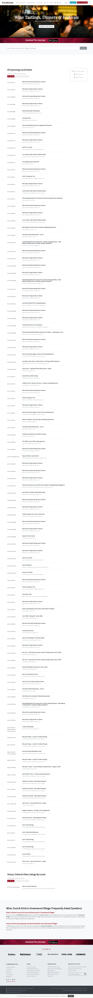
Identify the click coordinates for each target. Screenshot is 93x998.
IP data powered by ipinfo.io (13, 992)
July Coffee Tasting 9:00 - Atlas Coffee (32, 616)
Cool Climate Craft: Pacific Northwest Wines (34, 154)
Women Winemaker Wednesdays (31, 111)
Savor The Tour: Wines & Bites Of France (33, 681)
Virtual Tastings (31, 967)
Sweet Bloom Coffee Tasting (30, 376)
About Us (8, 971)
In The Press (9, 974)
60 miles (11, 76)
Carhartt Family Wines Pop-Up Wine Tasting (34, 434)
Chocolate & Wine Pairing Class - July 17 (33, 427)
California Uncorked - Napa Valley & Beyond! (34, 781)
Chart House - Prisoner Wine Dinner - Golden (34, 803)
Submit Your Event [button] (46, 26)
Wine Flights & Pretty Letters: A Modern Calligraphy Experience (39, 227)
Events (20, 2)
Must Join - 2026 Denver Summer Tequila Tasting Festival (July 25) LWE (41, 652)
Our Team (9, 973)
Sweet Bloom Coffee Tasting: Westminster (33, 492)
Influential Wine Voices (54, 967)
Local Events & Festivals (33, 970)
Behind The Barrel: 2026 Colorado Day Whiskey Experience (38, 419)
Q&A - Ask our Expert (53, 974)
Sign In (66, 2)
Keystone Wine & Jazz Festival (30, 456)
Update (83, 48)
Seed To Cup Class (27, 147)
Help (51, 2)
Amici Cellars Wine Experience (30, 832)
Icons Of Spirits (26, 854)
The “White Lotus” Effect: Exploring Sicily (33, 441)
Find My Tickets (10, 967)
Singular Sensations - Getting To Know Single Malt (36, 810)
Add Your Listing (78, 77)
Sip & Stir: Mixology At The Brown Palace (33, 638)
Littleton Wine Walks (28, 727)
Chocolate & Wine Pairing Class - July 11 (33, 234)
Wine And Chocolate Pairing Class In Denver (33, 82)
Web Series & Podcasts (33, 974)
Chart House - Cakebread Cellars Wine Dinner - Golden (36, 368)
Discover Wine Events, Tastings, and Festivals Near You (20, 988)
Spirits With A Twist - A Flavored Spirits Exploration (36, 774)
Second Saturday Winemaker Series (31, 751)
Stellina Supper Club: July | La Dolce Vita (33, 514)
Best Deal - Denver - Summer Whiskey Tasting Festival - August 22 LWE (41, 766)
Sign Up (73, 2)
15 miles (26, 76)
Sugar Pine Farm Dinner (28, 536)
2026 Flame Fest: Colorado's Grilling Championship (36, 696)
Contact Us (9, 969)
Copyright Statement (63, 988)
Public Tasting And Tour (28, 176)
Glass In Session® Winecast (29, 886)
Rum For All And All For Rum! (30, 674)
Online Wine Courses (32, 968)
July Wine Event (26, 118)
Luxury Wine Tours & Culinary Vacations (16, 990)
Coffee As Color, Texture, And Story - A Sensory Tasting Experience (40, 383)
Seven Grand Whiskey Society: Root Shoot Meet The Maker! (38, 609)
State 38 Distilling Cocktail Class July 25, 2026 (34, 667)
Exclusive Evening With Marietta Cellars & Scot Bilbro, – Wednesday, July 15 (42, 332)
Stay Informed (78, 74)
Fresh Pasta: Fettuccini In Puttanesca (32, 325)
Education (31, 2)
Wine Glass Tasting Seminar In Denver (32, 89)
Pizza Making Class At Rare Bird (30, 162)
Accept (71, 995)
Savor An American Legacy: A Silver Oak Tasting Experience (38, 354)
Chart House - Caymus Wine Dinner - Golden (34, 861)
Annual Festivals (31, 976)
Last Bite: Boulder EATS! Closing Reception (34, 303)
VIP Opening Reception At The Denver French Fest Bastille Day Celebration (42, 198)
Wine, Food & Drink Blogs (54, 968)
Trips (39, 2)
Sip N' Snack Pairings (28, 825)
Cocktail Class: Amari (27, 630)
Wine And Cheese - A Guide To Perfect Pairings (34, 737)
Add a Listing (82, 2)
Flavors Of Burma (27, 565)
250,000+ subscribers (10, 981)
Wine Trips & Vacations (33, 972)
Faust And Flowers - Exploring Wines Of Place (34, 817)
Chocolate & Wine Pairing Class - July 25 (33, 689)
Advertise (58, 2)
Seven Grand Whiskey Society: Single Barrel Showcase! (37, 125)
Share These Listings (78, 71)
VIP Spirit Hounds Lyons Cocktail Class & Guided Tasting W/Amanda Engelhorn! (43, 485)
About (46, 2)
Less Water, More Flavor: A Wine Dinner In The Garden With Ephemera (41, 361)
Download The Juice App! (35, 40)
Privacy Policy (54, 988)
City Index (84, 988)
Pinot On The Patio (27, 572)
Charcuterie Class (27, 594)
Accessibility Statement (75, 988)
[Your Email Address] (75, 974)
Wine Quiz (50, 976)
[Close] (75, 996)
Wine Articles (51, 970)
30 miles (18, 76)
